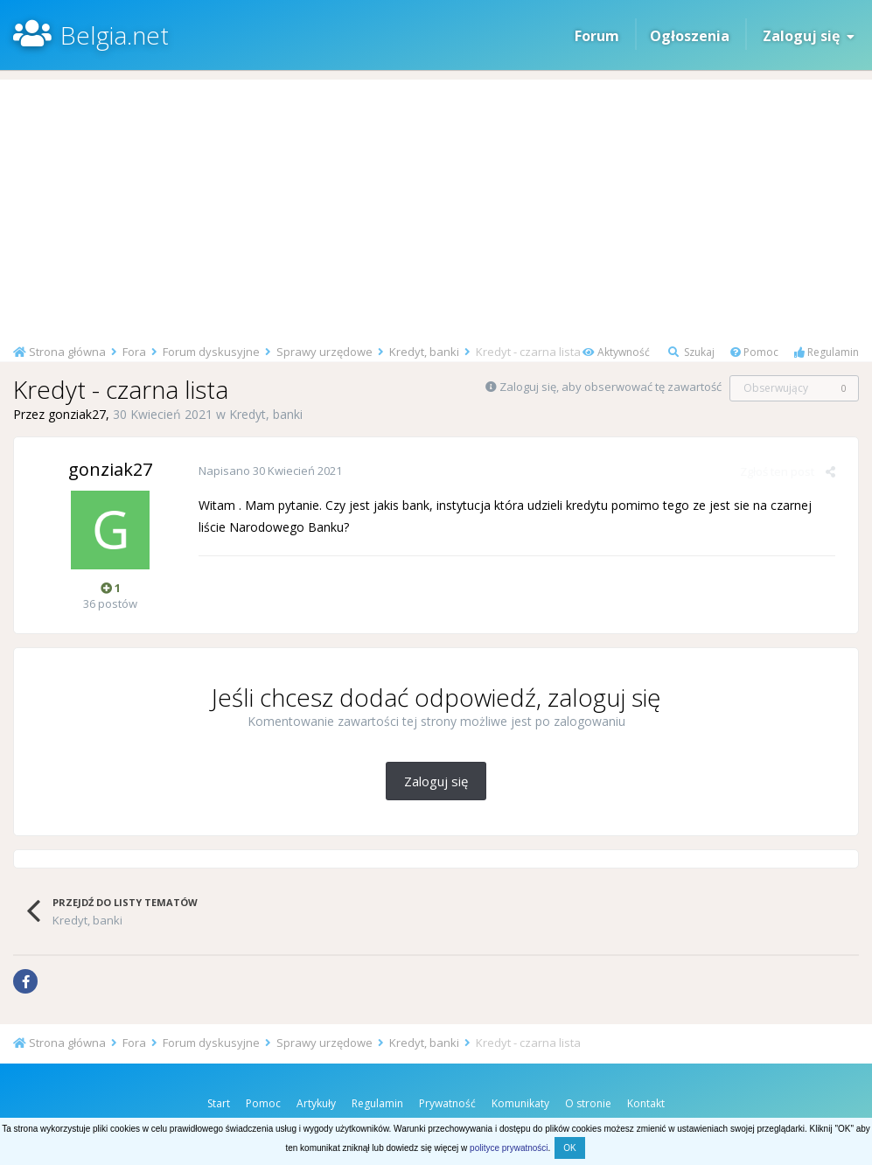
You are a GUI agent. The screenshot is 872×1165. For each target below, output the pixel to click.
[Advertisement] (436, 202)
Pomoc (754, 352)
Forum (597, 35)
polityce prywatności (509, 1148)
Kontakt (646, 1103)
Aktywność (616, 352)
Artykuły (316, 1103)
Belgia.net (114, 35)
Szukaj (691, 352)
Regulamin (826, 352)
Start (218, 1103)
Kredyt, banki (266, 414)
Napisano (269, 470)
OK (569, 1148)
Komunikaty (520, 1103)
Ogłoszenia (689, 35)
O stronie (588, 1103)
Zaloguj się (809, 35)
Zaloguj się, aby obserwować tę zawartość (610, 386)
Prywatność (447, 1103)
